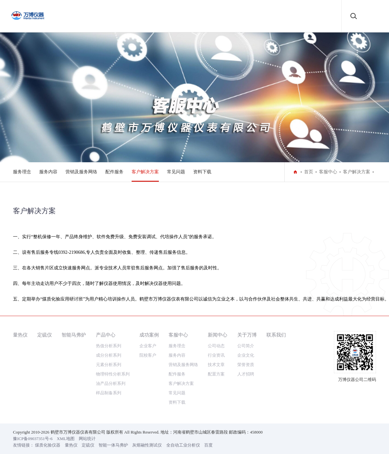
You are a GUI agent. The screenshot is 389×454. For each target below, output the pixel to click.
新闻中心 (217, 347)
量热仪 (20, 347)
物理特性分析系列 (113, 386)
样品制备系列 (108, 404)
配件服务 (114, 171)
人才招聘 (245, 386)
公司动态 (216, 357)
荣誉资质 (245, 376)
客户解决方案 (145, 171)
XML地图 (66, 450)
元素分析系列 (108, 376)
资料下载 (202, 171)
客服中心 (328, 171)
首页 (308, 171)
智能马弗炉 (74, 347)
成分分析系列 (108, 367)
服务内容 (48, 171)
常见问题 (176, 171)
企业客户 (147, 357)
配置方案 (216, 386)
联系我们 (276, 347)
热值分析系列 (108, 357)
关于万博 (247, 347)
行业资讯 (216, 367)
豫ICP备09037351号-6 (33, 450)
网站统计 (87, 450)
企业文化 (245, 367)
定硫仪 (44, 347)
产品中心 (105, 347)
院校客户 (147, 367)
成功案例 (149, 347)
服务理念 (22, 171)
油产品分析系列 (110, 395)
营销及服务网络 (81, 171)
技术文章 (216, 376)
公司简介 (245, 357)
